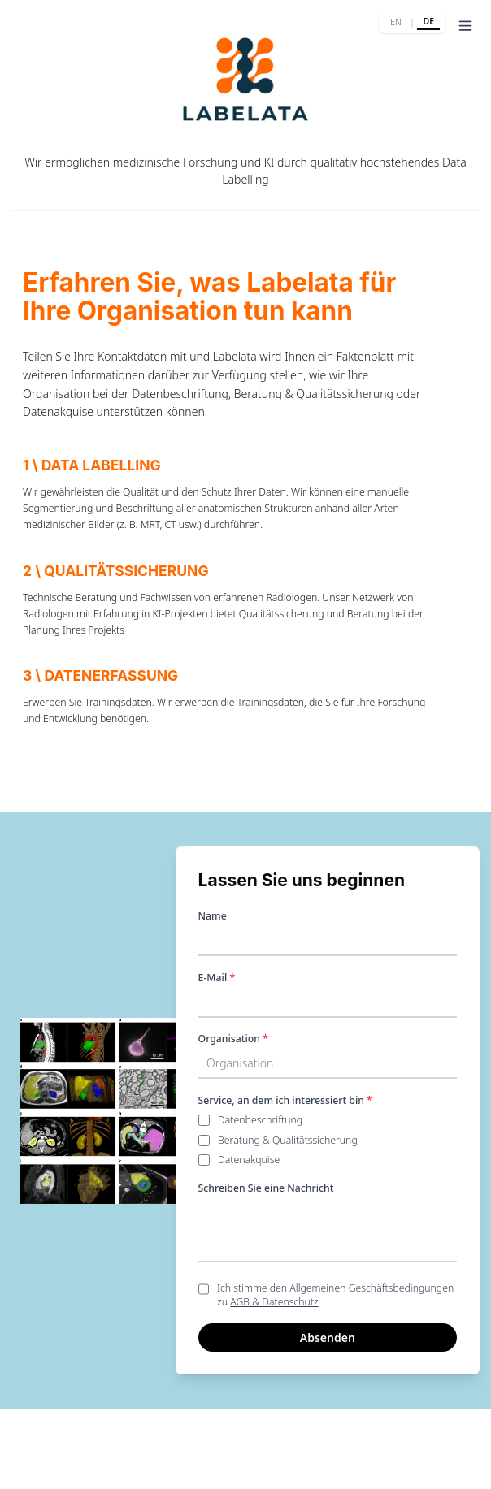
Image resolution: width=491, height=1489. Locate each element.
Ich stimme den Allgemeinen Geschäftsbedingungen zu (335, 1295)
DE (428, 21)
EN (395, 22)
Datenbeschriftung (260, 1120)
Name (212, 916)
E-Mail (217, 978)
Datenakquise (249, 1160)
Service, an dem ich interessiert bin (285, 1100)
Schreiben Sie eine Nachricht (266, 1188)
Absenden (327, 1337)
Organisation (233, 1038)
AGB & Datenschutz (274, 1302)
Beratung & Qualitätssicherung (288, 1140)
